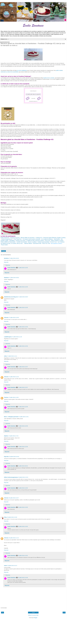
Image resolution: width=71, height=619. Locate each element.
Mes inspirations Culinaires (56, 243)
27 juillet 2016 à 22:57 (23, 366)
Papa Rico (6, 456)
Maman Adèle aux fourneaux (28, 237)
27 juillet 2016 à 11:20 (17, 336)
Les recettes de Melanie (47, 239)
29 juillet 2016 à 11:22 (14, 537)
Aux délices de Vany (6, 243)
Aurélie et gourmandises (43, 242)
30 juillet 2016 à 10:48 (23, 577)
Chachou (6, 397)
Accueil (33, 612)
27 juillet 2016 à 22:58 (23, 406)
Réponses (8, 265)
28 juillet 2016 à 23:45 (12, 517)
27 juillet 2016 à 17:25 (13, 435)
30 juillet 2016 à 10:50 (23, 488)
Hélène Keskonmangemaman (11, 477)
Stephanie (6, 277)
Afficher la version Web (33, 615)
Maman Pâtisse (28, 243)
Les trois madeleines (22, 70)
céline (5, 356)
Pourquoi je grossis (15, 237)
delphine (6, 435)
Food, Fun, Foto (46, 243)
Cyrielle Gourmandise (22, 242)
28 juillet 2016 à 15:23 (23, 477)
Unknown (6, 317)
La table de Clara (30, 240)
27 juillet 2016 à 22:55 (23, 267)
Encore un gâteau (32, 242)
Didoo (5, 517)
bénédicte (6, 258)
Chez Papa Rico (18, 239)
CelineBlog (12, 240)
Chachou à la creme (20, 240)
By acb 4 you (53, 242)
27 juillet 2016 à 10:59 (14, 317)
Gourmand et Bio (37, 243)
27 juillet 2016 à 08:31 (14, 277)
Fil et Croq (47, 240)
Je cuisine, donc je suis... (17, 243)
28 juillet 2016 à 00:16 (14, 456)
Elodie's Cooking (61, 237)
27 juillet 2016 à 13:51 (23, 416)
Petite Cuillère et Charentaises (8, 242)
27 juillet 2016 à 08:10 (14, 258)
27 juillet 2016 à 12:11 (12, 356)
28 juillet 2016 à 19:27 (14, 497)
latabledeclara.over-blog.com (11, 296)
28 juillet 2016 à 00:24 (23, 465)
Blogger (35, 617)
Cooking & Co (39, 237)
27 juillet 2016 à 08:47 (23, 296)
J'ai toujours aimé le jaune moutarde (31, 239)
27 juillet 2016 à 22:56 (23, 326)
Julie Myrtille (57, 239)
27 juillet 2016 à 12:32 (14, 376)
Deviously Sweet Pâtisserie (50, 237)
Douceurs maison (39, 240)
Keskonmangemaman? (7, 239)
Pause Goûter (4, 244)
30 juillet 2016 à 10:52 (23, 555)
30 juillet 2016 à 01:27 (12, 565)
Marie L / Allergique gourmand (11, 416)
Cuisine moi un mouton (48, 77)
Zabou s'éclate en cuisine (57, 240)
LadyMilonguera (8, 336)
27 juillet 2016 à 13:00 (14, 397)
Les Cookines (61, 242)
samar (5, 565)
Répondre (6, 262)
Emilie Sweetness (5, 237)
